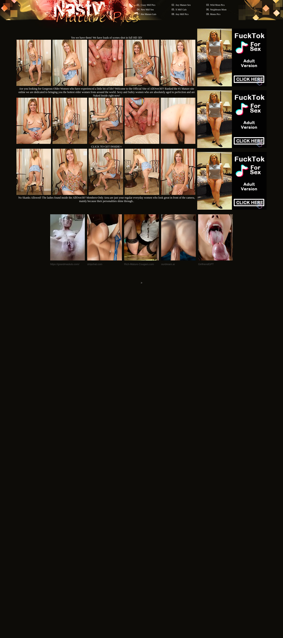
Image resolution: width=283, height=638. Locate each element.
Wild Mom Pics (217, 5)
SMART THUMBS (149, 550)
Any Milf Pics (182, 14)
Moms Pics (215, 14)
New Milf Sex (147, 9)
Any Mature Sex (183, 5)
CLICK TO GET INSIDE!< (106, 146)
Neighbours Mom (218, 9)
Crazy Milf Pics (148, 5)
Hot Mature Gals (148, 14)
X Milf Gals (181, 9)
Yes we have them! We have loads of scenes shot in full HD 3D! (106, 37)
